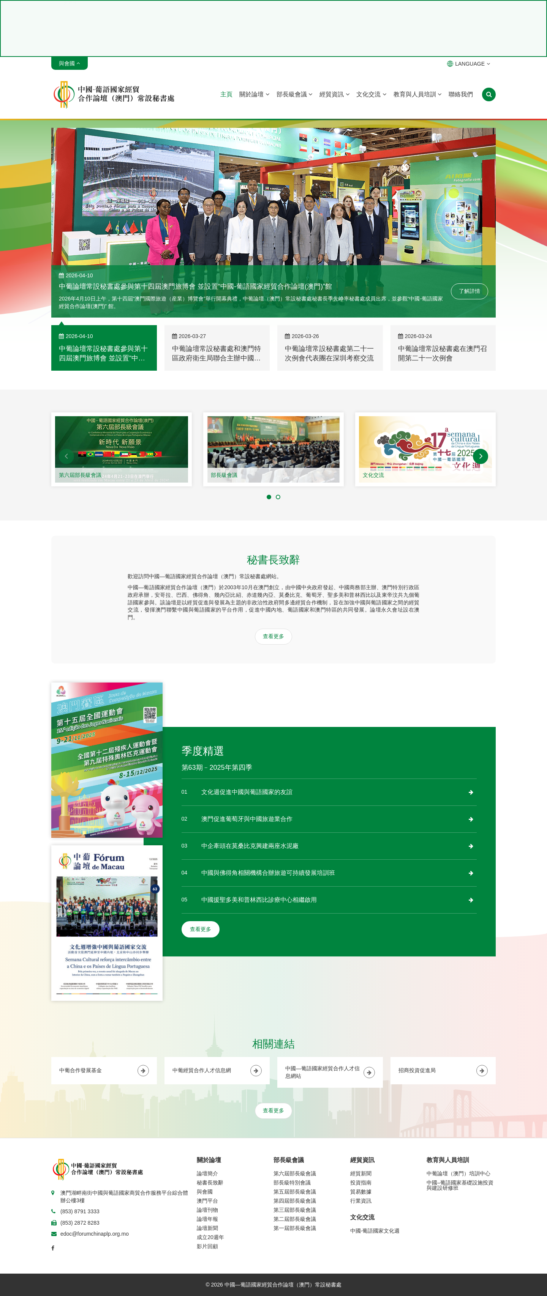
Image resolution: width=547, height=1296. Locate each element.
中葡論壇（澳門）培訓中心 (458, 1173)
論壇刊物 (207, 1210)
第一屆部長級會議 (295, 1228)
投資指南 (361, 1183)
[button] (66, 456)
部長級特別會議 (292, 1183)
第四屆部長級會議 (295, 1201)
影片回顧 (207, 1246)
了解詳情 (469, 291)
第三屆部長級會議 (295, 1210)
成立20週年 (210, 1237)
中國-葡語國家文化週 (375, 1231)
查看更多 (273, 636)
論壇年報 (207, 1219)
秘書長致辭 (210, 1183)
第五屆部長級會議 (295, 1192)
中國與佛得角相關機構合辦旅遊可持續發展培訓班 (268, 873)
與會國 (205, 1192)
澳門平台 (207, 1201)
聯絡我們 (461, 94)
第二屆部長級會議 (295, 1219)
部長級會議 (294, 94)
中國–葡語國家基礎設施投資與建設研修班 (460, 1185)
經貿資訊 (334, 94)
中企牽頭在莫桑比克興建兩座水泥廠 (250, 846)
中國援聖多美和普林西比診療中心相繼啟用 (259, 900)
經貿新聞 (361, 1173)
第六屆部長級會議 (80, 475)
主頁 (226, 94)
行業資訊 (361, 1201)
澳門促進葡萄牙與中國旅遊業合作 (246, 819)
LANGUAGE (468, 64)
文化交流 (371, 94)
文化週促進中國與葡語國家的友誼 (246, 792)
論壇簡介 (207, 1173)
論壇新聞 (207, 1228)
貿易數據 (361, 1192)
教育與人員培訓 (417, 94)
